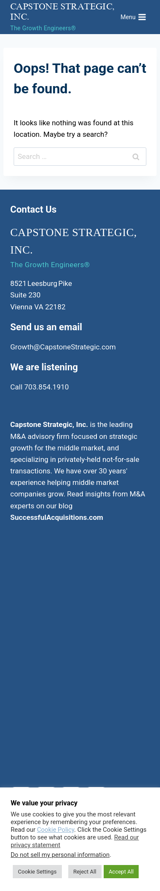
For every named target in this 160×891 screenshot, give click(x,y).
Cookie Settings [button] (37, 871)
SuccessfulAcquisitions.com (56, 517)
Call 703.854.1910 (39, 387)
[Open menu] (133, 17)
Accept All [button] (121, 871)
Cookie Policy (55, 829)
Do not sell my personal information (60, 855)
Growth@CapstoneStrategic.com (63, 347)
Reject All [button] (84, 871)
